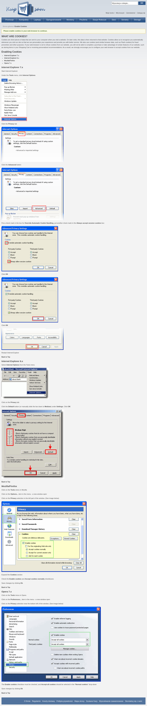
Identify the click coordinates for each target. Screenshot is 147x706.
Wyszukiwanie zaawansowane (111, 701)
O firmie (27, 701)
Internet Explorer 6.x (11, 58)
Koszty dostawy (48, 701)
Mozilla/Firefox (9, 60)
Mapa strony (79, 701)
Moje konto (110, 13)
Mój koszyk (120, 13)
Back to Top (6, 357)
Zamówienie (130, 13)
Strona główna (8, 26)
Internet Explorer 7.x (11, 55)
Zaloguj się (141, 13)
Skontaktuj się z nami (133, 701)
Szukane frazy (91, 701)
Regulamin (36, 701)
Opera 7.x (7, 63)
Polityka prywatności (65, 701)
